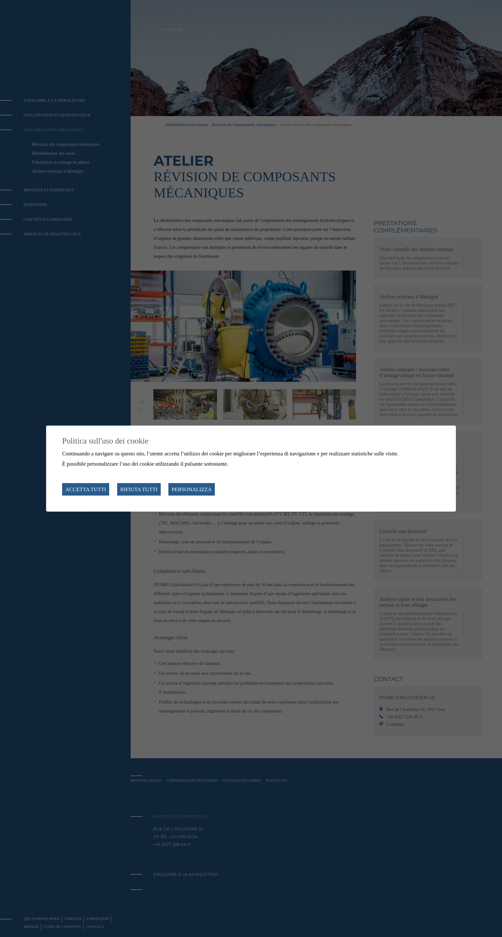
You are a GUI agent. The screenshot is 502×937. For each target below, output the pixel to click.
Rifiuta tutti (139, 489)
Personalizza (192, 489)
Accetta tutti (85, 489)
